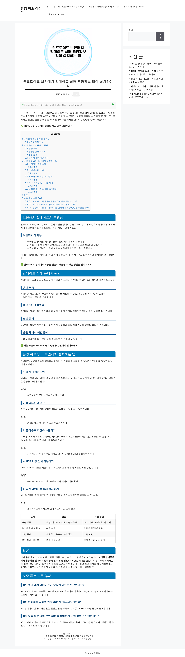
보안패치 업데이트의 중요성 (35, 139)
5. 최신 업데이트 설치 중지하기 (41, 188)
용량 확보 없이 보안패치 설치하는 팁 (39, 160)
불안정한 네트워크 (35, 151)
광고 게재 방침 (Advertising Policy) (68, 6)
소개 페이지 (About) (55, 14)
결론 (25, 195)
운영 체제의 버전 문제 (37, 157)
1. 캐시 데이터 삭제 (35, 164)
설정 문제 (31, 154)
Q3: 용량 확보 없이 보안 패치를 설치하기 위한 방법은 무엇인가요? (57, 207)
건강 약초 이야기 (31, 10)
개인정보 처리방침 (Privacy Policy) (103, 6)
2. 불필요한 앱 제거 (35, 170)
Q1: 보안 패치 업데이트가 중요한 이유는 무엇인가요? (51, 201)
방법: (33, 167)
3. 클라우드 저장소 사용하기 (39, 176)
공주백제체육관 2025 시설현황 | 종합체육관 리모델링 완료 (69, 636)
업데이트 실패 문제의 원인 (35, 145)
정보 (68, 633)
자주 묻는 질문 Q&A (32, 198)
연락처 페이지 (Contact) (134, 6)
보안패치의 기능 (34, 142)
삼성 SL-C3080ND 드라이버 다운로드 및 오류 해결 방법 (69, 638)
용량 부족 (31, 148)
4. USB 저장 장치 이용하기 (39, 182)
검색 (130, 29)
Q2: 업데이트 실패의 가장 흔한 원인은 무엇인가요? (50, 204)
